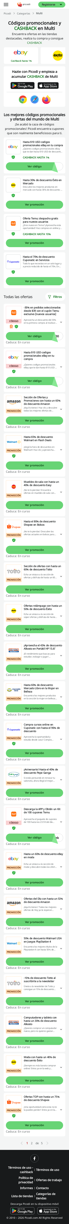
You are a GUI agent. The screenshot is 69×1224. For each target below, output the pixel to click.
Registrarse (48, 4)
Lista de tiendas (22, 1196)
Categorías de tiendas (45, 1196)
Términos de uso (47, 1170)
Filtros (54, 297)
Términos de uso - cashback (20, 1170)
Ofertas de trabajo (49, 1180)
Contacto (42, 1188)
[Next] (47, 1143)
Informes (26, 1188)
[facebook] (34, 1158)
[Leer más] (61, 322)
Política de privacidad (25, 1180)
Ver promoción (34, 204)
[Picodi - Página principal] (23, 4)
